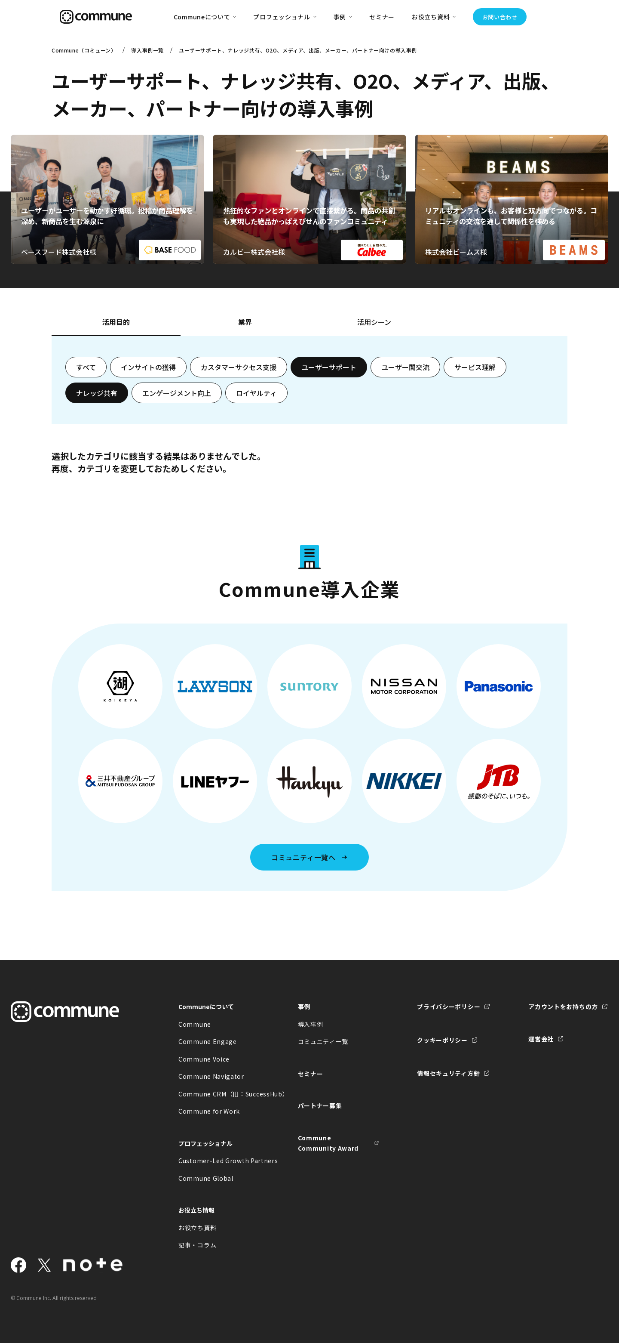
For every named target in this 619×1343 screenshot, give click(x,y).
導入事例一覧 (147, 50)
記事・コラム (197, 1245)
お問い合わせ (500, 17)
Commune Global (205, 1178)
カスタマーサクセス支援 (238, 367)
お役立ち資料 (197, 1227)
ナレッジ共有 (96, 393)
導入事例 (310, 1024)
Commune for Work (209, 1111)
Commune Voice (204, 1059)
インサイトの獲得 (148, 367)
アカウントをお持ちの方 (563, 1006)
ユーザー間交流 (405, 367)
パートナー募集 (320, 1105)
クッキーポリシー (442, 1040)
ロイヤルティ (256, 393)
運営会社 (541, 1038)
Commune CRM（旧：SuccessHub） (219, 1094)
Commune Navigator (211, 1076)
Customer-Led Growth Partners (219, 1160)
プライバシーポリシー (448, 1006)
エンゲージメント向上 (176, 393)
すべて (86, 367)
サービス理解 (475, 367)
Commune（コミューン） (84, 50)
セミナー (382, 16)
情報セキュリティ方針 (448, 1073)
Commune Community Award (328, 1143)
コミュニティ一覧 (323, 1041)
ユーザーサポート (328, 367)
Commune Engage (207, 1041)
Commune (194, 1024)
